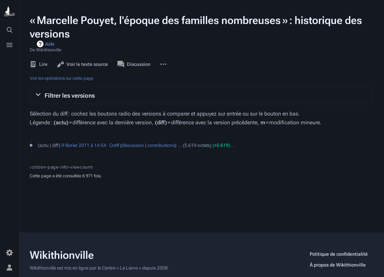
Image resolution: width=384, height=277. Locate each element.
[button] (201, 95)
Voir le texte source (82, 64)
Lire (39, 64)
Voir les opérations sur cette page (61, 78)
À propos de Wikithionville (338, 265)
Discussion (133, 64)
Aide (49, 44)
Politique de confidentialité (339, 254)
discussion (133, 145)
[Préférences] (9, 252)
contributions (161, 145)
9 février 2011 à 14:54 (83, 145)
